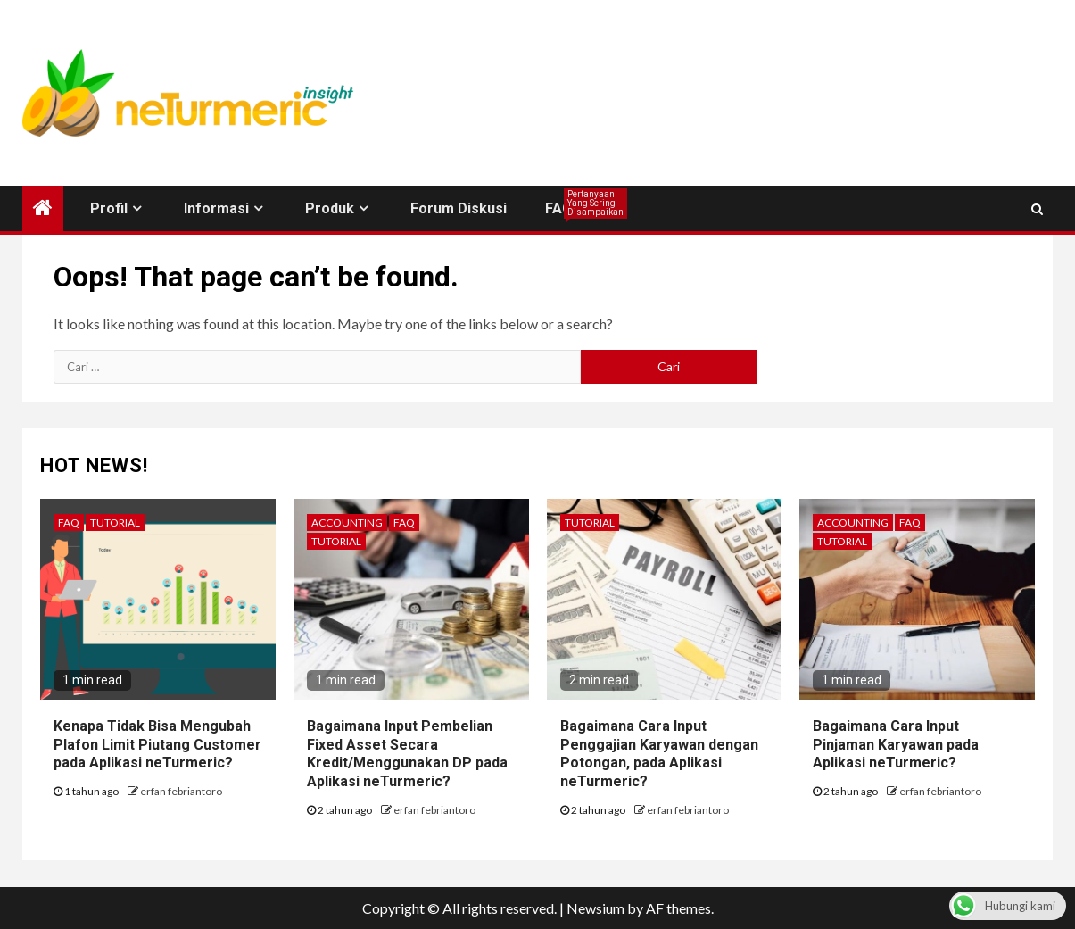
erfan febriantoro (181, 791)
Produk (329, 208)
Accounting (347, 522)
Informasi (216, 208)
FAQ (559, 208)
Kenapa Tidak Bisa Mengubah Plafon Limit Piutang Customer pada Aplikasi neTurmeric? (157, 744)
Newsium (595, 908)
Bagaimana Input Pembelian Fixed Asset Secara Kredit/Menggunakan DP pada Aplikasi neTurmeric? (407, 753)
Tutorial (115, 522)
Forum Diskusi (458, 208)
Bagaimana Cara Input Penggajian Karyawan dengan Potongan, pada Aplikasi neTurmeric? (659, 753)
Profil (109, 208)
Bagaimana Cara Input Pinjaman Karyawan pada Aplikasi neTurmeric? (896, 744)
